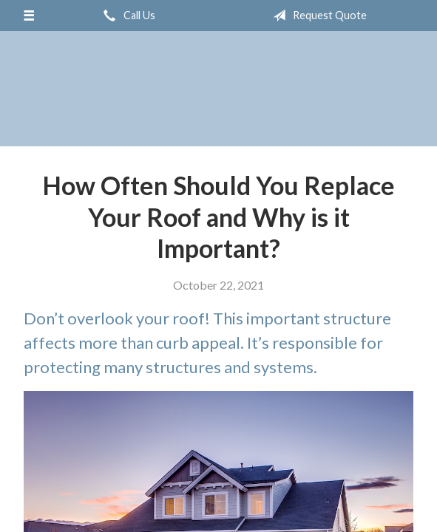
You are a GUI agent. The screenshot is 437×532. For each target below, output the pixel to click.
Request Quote (317, 15)
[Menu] (28, 15)
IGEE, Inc (218, 88)
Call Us (126, 15)
